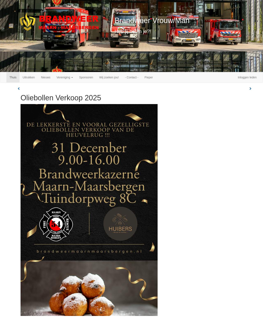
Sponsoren (86, 77)
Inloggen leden (247, 77)
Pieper (148, 77)
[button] (18, 88)
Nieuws (45, 77)
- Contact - (131, 77)
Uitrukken (29, 77)
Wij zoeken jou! (109, 77)
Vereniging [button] (65, 77)
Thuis (12, 77)
